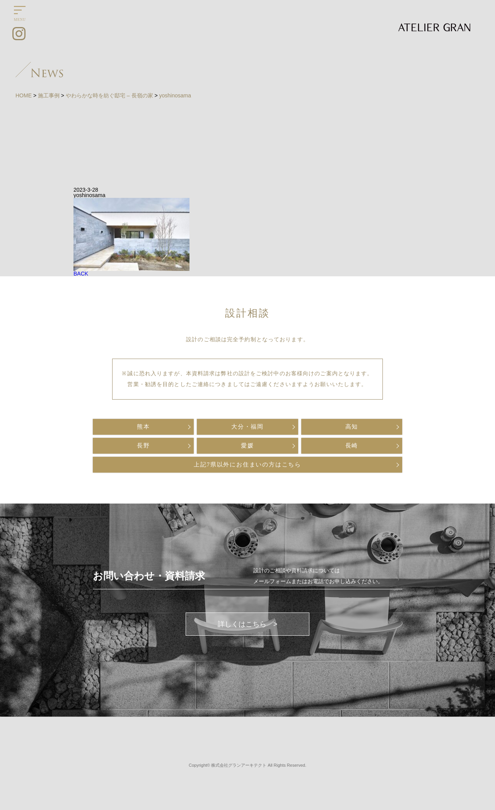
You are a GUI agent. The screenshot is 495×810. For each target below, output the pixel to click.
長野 (143, 445)
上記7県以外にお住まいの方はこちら (247, 464)
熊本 (143, 427)
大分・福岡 (247, 427)
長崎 (351, 445)
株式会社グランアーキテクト (238, 765)
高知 (351, 427)
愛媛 (247, 445)
